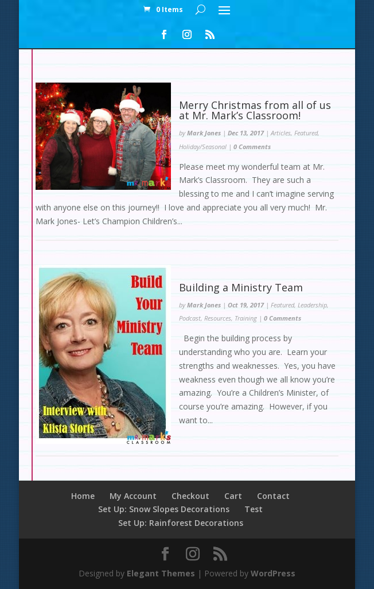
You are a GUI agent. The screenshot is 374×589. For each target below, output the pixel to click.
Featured (306, 132)
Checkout (190, 495)
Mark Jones (204, 132)
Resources (217, 318)
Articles (281, 132)
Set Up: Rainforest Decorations (180, 522)
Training (246, 318)
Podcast (190, 318)
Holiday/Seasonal (203, 146)
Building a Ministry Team (242, 287)
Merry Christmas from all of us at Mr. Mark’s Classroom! (255, 110)
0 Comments (252, 146)
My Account (133, 495)
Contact (273, 495)
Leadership (312, 305)
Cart (233, 495)
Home (83, 495)
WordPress (273, 573)
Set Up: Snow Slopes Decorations (163, 509)
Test (253, 509)
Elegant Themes (161, 573)
